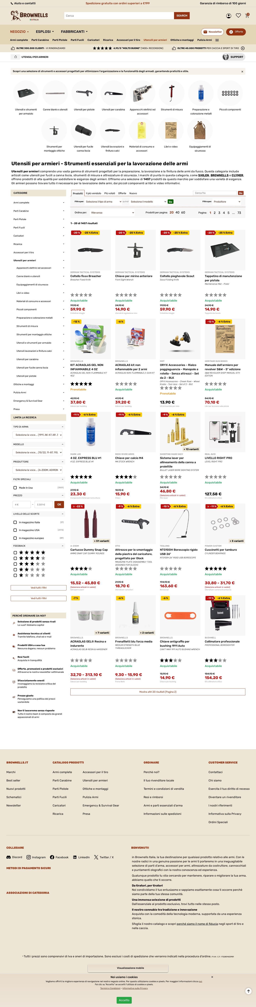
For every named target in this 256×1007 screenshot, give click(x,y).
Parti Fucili (77, 40)
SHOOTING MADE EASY (171, 454)
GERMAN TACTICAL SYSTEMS (85, 272)
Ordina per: (81, 212)
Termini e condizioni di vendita (164, 788)
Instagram (36, 857)
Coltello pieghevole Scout (177, 276)
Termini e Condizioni (110, 988)
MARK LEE (75, 454)
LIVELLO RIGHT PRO (218, 458)
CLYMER (237, 175)
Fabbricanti (72, 31)
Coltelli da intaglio (77, 313)
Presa (86, 814)
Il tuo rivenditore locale (159, 780)
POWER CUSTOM (213, 546)
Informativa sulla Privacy (225, 814)
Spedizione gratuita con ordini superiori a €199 (118, 3)
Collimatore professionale (222, 641)
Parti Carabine (40, 40)
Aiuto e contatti (23, 3)
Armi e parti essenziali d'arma (163, 805)
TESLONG (164, 546)
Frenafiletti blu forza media (133, 641)
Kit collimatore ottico (213, 498)
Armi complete (19, 40)
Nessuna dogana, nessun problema (36, 648)
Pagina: (202, 212)
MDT (162, 361)
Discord (14, 857)
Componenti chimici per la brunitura (85, 498)
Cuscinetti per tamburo (221, 549)
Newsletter (13, 805)
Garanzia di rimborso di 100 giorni (223, 3)
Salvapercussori (77, 590)
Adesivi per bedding (78, 406)
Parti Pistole (59, 40)
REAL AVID (210, 454)
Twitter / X (104, 857)
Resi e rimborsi (153, 797)
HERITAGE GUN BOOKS (216, 361)
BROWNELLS (220, 175)
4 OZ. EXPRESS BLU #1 (85, 458)
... (233, 213)
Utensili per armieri (155, 40)
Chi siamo (215, 780)
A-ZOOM (74, 546)
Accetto (124, 1000)
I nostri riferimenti (220, 805)
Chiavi (117, 498)
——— (217, 39)
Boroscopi (164, 590)
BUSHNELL (210, 637)
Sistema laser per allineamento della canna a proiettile (178, 462)
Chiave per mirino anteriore (133, 276)
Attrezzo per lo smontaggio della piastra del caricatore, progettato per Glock (134, 554)
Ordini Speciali (218, 822)
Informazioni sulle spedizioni (162, 814)
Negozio (18, 31)
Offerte (239, 31)
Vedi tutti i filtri (39, 587)
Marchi (10, 772)
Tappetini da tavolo (213, 313)
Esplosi (43, 31)
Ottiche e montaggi (182, 40)
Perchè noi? (151, 772)
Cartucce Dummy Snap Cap (89, 549)
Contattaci (216, 772)
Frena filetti (120, 682)
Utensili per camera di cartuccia (218, 590)
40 (177, 212)
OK (59, 504)
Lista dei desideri (239, 16)
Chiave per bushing (168, 682)
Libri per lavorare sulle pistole (217, 406)
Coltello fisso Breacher (85, 276)
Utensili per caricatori (124, 590)
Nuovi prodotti (15, 788)
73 (239, 213)
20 (172, 212)
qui (200, 981)
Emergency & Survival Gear (101, 805)
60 (183, 212)
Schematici (13, 797)
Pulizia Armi (204, 40)
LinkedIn (81, 857)
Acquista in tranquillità (30, 660)
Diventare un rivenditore (225, 797)
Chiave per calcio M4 (129, 458)
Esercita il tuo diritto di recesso (229, 788)
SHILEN (203, 175)
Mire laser (164, 498)
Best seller (13, 780)
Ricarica (108, 40)
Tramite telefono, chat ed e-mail (34, 636)
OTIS (117, 546)
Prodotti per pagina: (157, 212)
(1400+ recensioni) (138, 48)
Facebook (59, 857)
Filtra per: (79, 201)
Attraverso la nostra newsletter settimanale (41, 672)
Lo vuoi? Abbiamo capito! (31, 625)
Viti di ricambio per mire (169, 406)
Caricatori (93, 40)
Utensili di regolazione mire (126, 313)
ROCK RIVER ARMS (124, 454)
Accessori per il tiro (128, 40)
